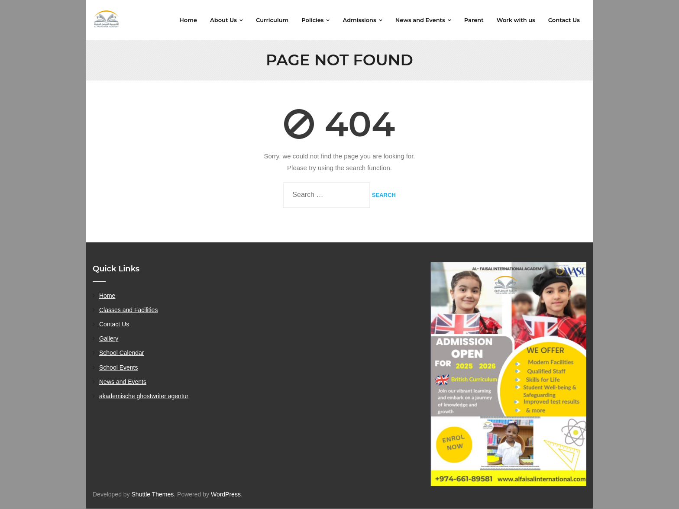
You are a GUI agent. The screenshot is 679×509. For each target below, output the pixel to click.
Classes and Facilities (128, 309)
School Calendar (121, 353)
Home (107, 295)
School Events (118, 367)
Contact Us (114, 324)
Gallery (108, 338)
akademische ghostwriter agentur (143, 396)
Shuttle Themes (153, 494)
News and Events (122, 381)
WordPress (226, 494)
